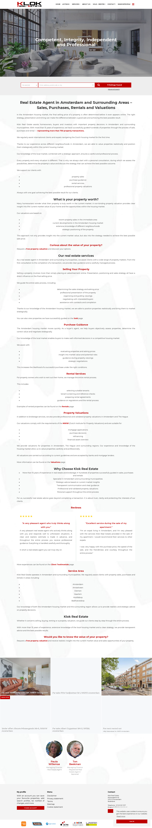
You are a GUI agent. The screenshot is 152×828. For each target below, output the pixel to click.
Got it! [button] (132, 821)
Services (76, 4)
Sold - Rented (99, 4)
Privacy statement (55, 799)
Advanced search (114, 89)
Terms (50, 801)
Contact (112, 4)
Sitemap (51, 804)
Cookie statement (55, 807)
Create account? (30, 808)
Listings (66, 4)
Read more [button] (121, 816)
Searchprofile (124, 4)
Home (58, 4)
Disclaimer (52, 796)
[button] (113, 85)
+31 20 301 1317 (121, 805)
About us (86, 4)
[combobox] (29, 84)
